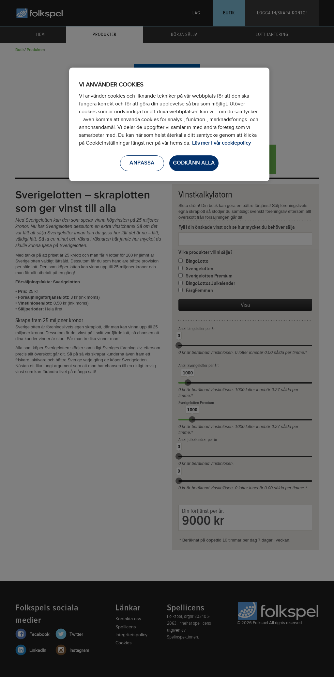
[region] (169, 124)
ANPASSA (142, 163)
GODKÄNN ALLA (194, 163)
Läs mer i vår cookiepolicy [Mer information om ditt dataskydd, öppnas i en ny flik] (221, 143)
